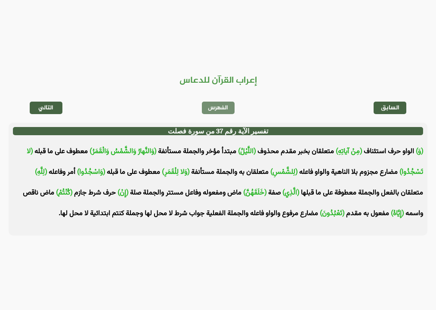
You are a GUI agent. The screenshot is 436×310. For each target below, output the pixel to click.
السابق (390, 108)
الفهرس (218, 108)
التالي (45, 108)
